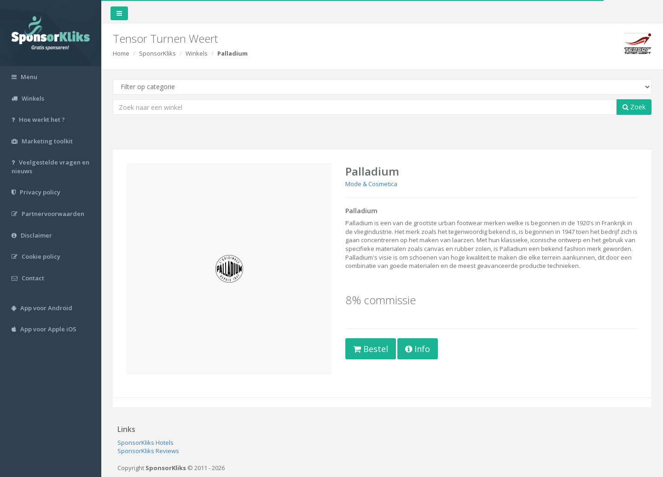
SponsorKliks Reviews (148, 451)
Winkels (197, 53)
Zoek (634, 106)
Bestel (370, 348)
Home (121, 53)
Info (417, 348)
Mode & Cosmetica (371, 184)
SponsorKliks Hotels (145, 442)
